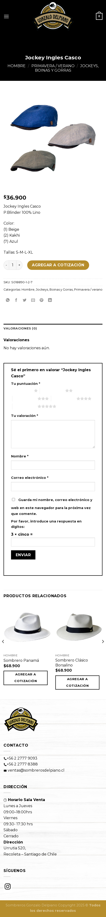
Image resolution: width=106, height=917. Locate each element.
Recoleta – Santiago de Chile (30, 854)
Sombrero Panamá (21, 660)
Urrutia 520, (15, 848)
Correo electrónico (29, 478)
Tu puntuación (25, 384)
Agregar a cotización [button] (25, 678)
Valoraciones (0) (20, 328)
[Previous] (3, 651)
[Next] (102, 651)
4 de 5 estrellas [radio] (63, 398)
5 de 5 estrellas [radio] (25, 406)
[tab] (53, 328)
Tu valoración (24, 416)
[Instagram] (8, 887)
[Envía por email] (33, 300)
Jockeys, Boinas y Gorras (67, 68)
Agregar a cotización (58, 265)
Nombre (19, 456)
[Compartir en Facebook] (16, 300)
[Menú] (6, 16)
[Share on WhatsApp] (8, 300)
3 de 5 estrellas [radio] (25, 398)
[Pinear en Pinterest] (41, 300)
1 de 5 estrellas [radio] (21, 390)
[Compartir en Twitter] (25, 300)
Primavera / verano (53, 66)
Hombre (17, 66)
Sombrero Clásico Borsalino (71, 662)
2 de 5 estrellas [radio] (52, 390)
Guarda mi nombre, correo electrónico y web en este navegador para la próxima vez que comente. (51, 507)
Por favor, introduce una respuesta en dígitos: (46, 524)
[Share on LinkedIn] (50, 300)
